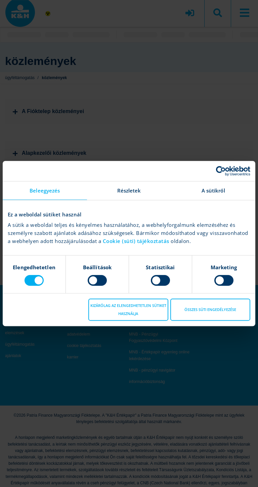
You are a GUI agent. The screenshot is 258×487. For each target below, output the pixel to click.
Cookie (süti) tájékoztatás (137, 241)
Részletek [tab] (129, 190)
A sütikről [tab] (213, 190)
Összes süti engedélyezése (210, 309)
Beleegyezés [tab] (45, 190)
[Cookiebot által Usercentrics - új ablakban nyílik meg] (220, 171)
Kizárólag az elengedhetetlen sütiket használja (128, 309)
